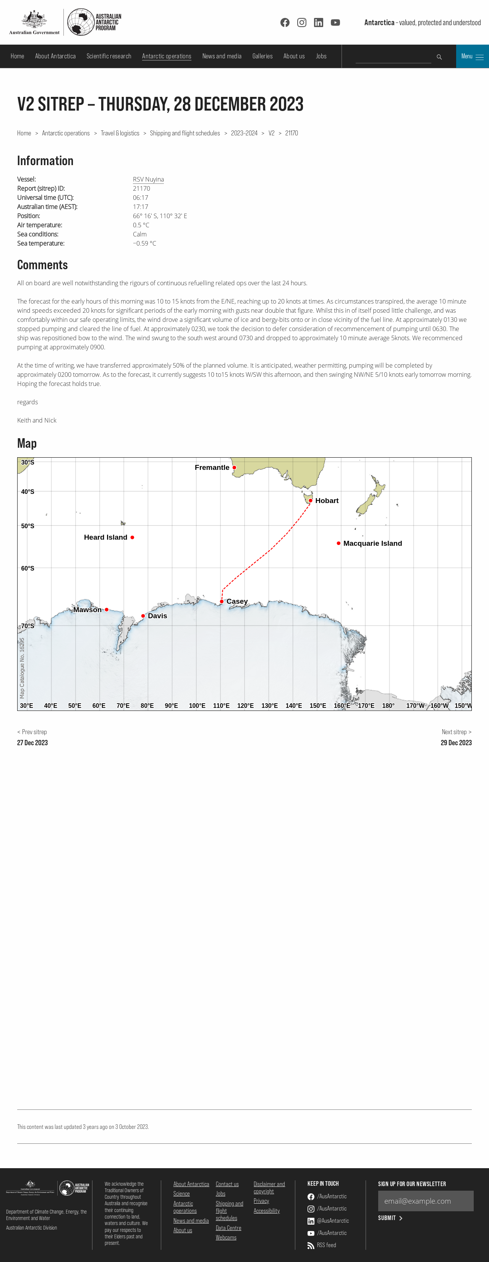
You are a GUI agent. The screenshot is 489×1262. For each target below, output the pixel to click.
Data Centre (228, 1227)
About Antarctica (55, 56)
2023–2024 (244, 133)
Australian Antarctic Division (31, 1227)
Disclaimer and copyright (269, 1187)
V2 (272, 133)
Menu (472, 56)
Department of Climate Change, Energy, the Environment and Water (46, 1214)
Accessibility (267, 1210)
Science (181, 1193)
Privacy (261, 1200)
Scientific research (109, 56)
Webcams (226, 1237)
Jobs (321, 56)
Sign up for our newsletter (412, 1184)
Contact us (227, 1184)
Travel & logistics (120, 133)
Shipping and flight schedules (185, 133)
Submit (391, 1218)
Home (17, 56)
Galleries (263, 56)
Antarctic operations (166, 56)
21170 (291, 133)
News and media (222, 56)
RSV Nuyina (148, 179)
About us (294, 56)
